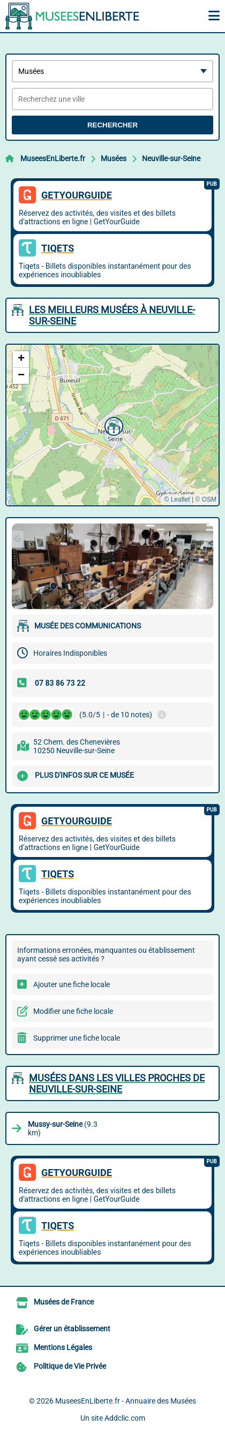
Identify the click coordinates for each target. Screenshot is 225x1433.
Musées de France (64, 1302)
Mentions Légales (63, 1347)
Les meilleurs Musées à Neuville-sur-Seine (112, 315)
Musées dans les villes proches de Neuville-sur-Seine (117, 1083)
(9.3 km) (63, 1128)
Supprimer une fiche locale (76, 1038)
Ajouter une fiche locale (71, 984)
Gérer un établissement (72, 1328)
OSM (209, 499)
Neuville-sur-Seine (171, 158)
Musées (113, 158)
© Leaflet (177, 499)
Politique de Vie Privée (70, 1366)
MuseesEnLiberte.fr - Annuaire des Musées (125, 1401)
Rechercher (112, 125)
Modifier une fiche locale (73, 1011)
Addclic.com (124, 1418)
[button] (112, 425)
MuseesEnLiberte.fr (52, 158)
